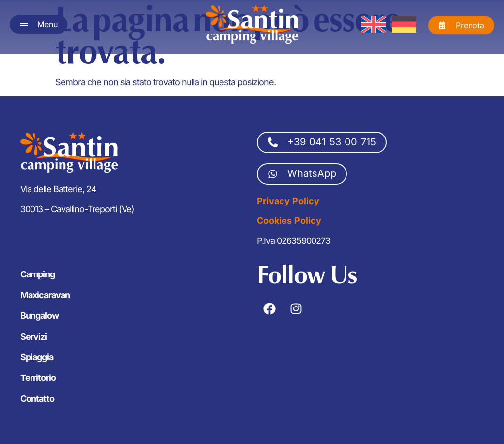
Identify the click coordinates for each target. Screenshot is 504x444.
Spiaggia (36, 357)
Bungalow (39, 315)
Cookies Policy (289, 220)
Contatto (37, 398)
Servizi (33, 336)
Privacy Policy (288, 201)
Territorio (38, 378)
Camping (37, 274)
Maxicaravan (45, 295)
